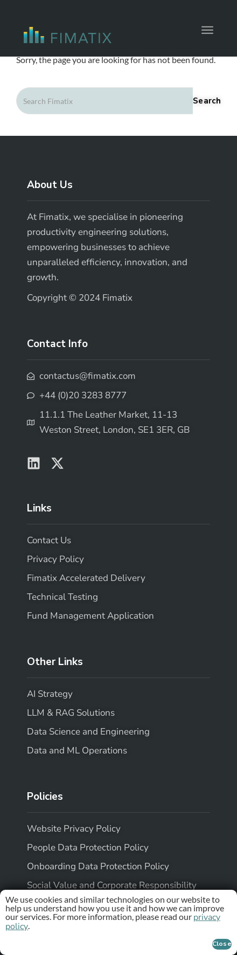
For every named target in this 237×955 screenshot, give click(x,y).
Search (207, 100)
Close (222, 943)
